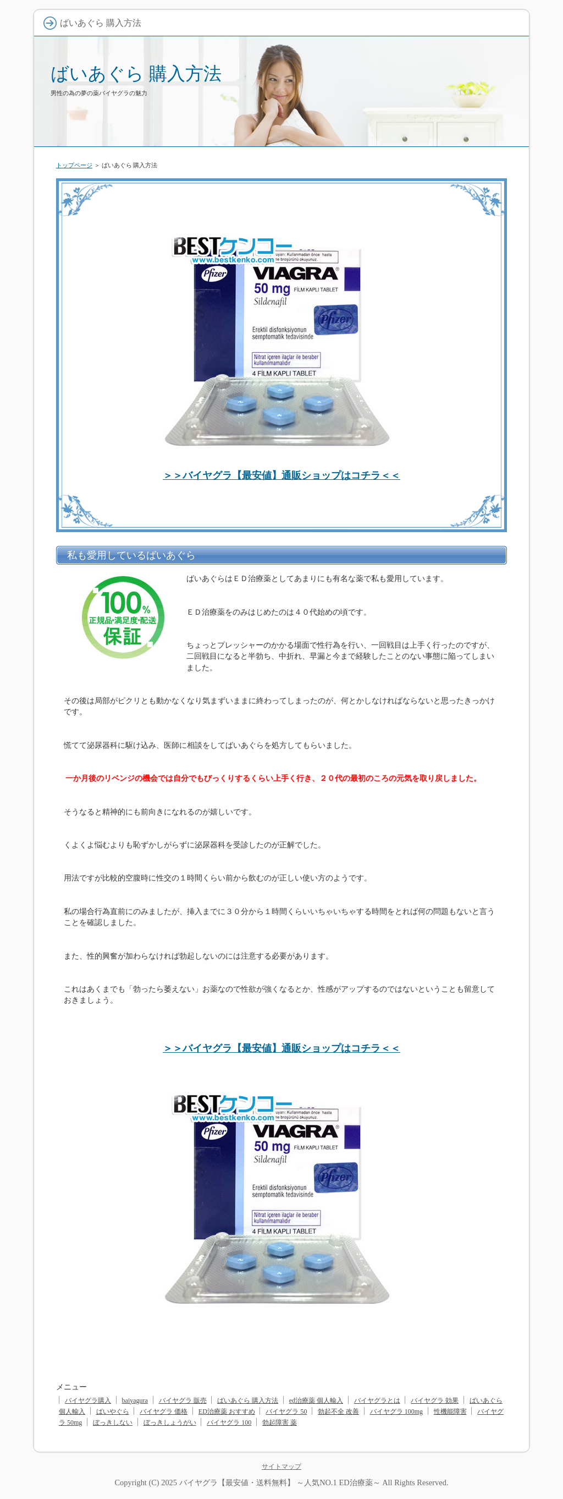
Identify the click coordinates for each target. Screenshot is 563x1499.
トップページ (74, 165)
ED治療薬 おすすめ (226, 1411)
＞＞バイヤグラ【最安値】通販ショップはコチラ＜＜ (281, 475)
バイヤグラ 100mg (396, 1411)
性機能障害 (450, 1411)
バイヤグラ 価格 (163, 1411)
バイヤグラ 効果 (435, 1400)
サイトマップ (281, 1466)
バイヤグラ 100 (229, 1422)
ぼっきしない (113, 1422)
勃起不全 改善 (338, 1411)
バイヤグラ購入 (88, 1400)
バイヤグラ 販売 (183, 1400)
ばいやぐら (112, 1411)
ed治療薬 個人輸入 (316, 1400)
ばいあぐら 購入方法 (136, 73)
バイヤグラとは (377, 1400)
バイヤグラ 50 (286, 1411)
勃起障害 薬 (279, 1422)
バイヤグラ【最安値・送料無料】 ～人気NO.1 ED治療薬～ (279, 1482)
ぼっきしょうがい (169, 1422)
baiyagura (135, 1400)
